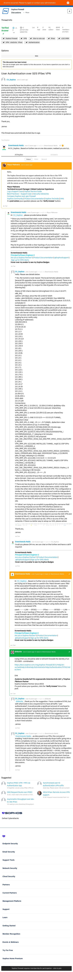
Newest (44, 159)
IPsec (53, 38)
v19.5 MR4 (65, 38)
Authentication (34, 42)
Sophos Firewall (11, 38)
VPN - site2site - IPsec (14, 42)
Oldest (28, 159)
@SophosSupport (61, 257)
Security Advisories (41, 194)
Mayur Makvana (13, 165)
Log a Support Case (15, 191)
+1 (23, 28)
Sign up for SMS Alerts (20, 260)
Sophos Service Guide (33, 191)
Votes (36, 159)
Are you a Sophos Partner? (21, 257)
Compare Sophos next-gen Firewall (21, 196)
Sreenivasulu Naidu (16, 145)
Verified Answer (5, 29)
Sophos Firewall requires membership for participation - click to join (36, 968)
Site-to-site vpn (39, 38)
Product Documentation (34, 198)
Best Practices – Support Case (19, 194)
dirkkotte (18, 652)
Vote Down (7, 206)
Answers (54, 155)
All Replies (19, 155)
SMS (62, 198)
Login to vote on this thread (16, 28)
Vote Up (4, 206)
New (69, 11)
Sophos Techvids (52, 198)
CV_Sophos (11, 80)
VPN (25, 38)
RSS (36, 56)
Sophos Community (15, 198)
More (27, 12)
